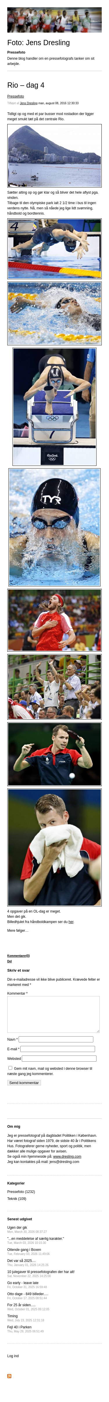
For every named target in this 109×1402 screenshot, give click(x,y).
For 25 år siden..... (28, 1314)
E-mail (13, 1056)
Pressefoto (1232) (21, 1199)
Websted (14, 1066)
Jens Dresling (29, 103)
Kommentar (17, 993)
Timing (25, 1325)
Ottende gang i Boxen (28, 1259)
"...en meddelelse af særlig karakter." (35, 1247)
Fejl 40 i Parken (25, 1336)
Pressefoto (15, 96)
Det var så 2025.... (28, 1270)
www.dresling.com (67, 1163)
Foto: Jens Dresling (38, 42)
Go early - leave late (27, 1292)
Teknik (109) (16, 1206)
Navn (12, 1046)
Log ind (13, 1363)
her (71, 922)
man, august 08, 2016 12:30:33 (58, 103)
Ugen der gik (27, 1236)
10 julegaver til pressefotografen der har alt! (40, 1281)
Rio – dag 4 (25, 85)
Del (9, 961)
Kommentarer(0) (18, 955)
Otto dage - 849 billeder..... (27, 1303)
